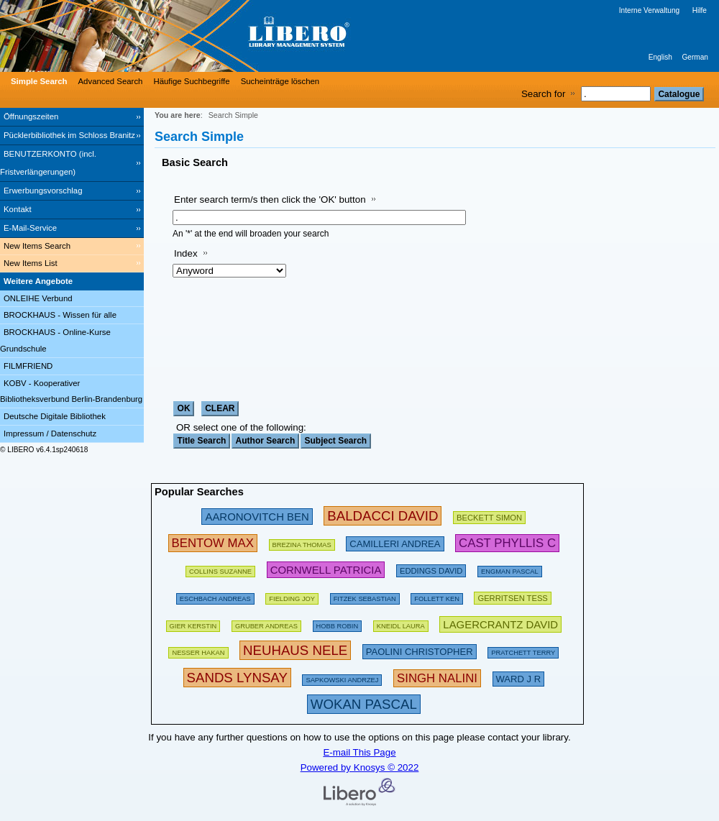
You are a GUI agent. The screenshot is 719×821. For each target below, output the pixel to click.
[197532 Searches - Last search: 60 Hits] (215, 596)
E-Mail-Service (30, 228)
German (695, 57)
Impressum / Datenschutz (50, 433)
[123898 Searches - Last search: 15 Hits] (509, 569)
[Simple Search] (37, 81)
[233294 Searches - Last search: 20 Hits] (500, 623)
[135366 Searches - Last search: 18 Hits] (337, 623)
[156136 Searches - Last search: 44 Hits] (292, 596)
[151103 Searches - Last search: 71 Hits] (198, 650)
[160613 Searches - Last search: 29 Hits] (220, 569)
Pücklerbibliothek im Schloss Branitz (69, 135)
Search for (543, 93)
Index (186, 253)
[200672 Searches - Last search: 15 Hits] (431, 569)
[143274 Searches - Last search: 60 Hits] (193, 623)
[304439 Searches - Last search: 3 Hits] (237, 677)
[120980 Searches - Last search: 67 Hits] (266, 623)
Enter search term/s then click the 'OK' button (270, 199)
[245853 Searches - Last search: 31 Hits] (256, 515)
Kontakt (18, 209)
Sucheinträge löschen (280, 81)
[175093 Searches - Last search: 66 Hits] (523, 650)
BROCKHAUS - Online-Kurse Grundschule (55, 340)
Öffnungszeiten (31, 116)
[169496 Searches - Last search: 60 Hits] (437, 596)
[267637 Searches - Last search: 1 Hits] (437, 677)
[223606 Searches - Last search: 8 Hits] (519, 677)
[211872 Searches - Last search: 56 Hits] (512, 596)
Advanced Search (110, 81)
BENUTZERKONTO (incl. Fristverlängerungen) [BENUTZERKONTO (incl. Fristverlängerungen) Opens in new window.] (48, 163)
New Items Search (37, 246)
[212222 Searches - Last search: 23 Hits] (419, 650)
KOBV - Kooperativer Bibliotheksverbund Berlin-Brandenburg (71, 391)
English (660, 57)
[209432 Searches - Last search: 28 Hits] (489, 515)
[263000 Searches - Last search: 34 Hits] (212, 542)
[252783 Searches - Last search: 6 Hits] (507, 542)
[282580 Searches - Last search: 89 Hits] (382, 516)
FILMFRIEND (28, 366)
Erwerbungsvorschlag (43, 190)
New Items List (31, 263)
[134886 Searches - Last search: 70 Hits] (365, 596)
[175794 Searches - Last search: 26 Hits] (302, 542)
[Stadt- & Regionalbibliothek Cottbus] (215, 36)
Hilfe (699, 10)
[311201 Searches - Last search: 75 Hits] (295, 650)
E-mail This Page (359, 752)
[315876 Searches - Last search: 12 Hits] (364, 704)
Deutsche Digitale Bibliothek (55, 416)
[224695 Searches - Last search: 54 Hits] (326, 569)
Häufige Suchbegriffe (191, 81)
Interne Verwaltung (649, 10)
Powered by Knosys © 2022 (360, 767)
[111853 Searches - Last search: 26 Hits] (401, 623)
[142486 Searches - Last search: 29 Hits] (342, 677)
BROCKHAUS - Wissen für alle (60, 315)
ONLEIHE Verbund (38, 298)
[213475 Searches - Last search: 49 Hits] (395, 542)
